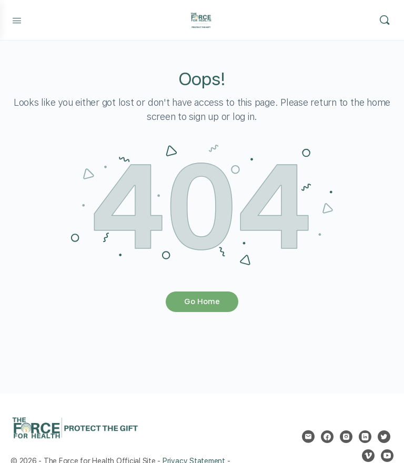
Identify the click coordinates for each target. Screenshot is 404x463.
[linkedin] (365, 436)
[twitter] (384, 436)
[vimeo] (368, 455)
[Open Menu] (17, 19)
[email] (308, 436)
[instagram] (346, 436)
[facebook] (327, 436)
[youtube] (387, 455)
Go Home (202, 301)
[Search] (384, 20)
